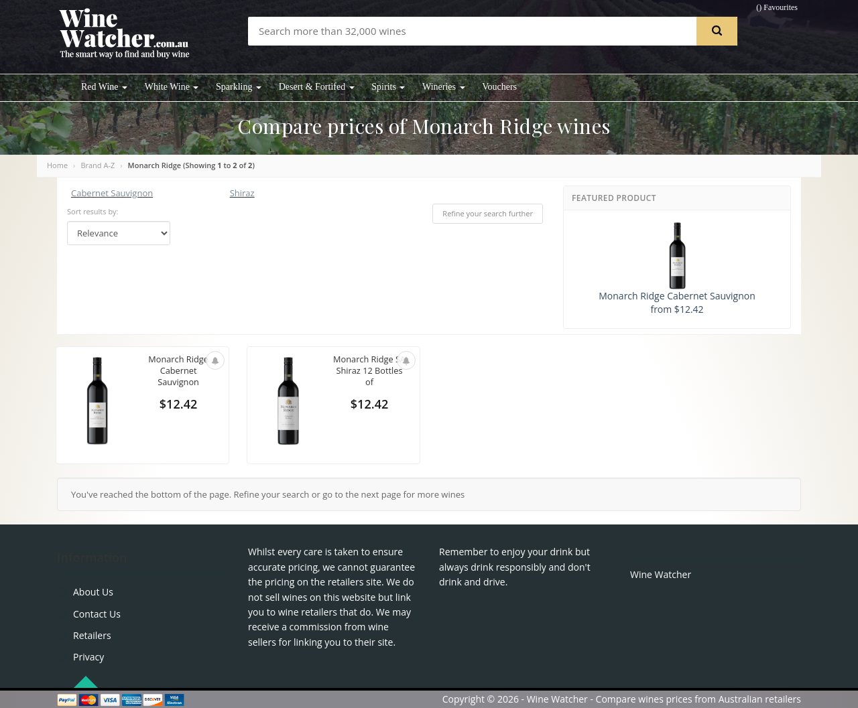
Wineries (443, 87)
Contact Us (97, 614)
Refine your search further (487, 213)
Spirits (388, 87)
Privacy (88, 656)
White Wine (172, 87)
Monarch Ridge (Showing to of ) (191, 165)
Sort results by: (93, 211)
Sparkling (238, 87)
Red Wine (104, 87)
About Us (93, 591)
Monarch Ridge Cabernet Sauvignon (177, 370)
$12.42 (178, 405)
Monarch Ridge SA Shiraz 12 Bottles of (369, 370)
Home (57, 165)
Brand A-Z (97, 165)
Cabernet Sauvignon (112, 193)
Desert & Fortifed (317, 87)
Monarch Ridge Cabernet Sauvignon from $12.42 (677, 268)
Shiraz (242, 193)
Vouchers (499, 87)
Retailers (92, 635)
